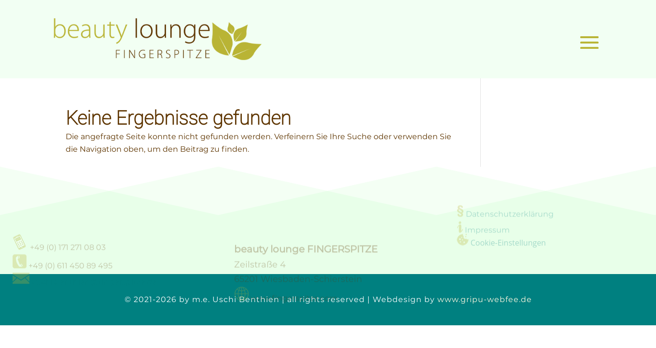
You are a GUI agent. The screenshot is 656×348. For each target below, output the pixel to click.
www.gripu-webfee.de (484, 299)
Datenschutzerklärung (510, 214)
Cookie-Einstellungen (508, 243)
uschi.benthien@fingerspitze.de (94, 284)
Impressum (487, 230)
